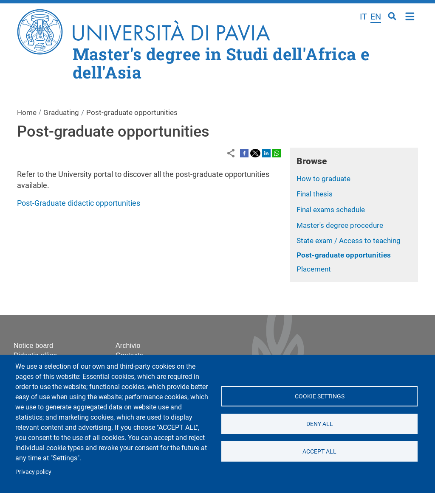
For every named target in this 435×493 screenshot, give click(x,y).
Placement (314, 269)
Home (410, 15)
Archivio (128, 345)
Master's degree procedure (340, 225)
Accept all (319, 451)
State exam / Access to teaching (349, 240)
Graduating (61, 112)
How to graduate (323, 178)
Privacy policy (33, 471)
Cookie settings (319, 396)
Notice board (33, 345)
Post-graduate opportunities (344, 255)
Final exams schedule (331, 209)
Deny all (319, 423)
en (375, 16)
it (363, 16)
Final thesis (315, 194)
